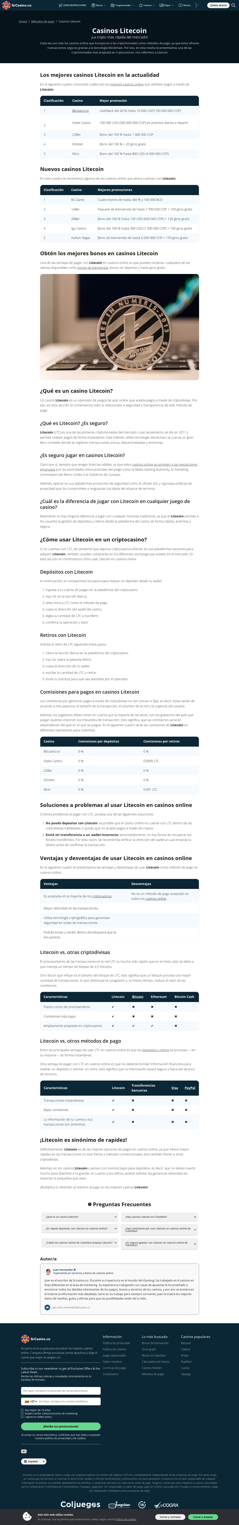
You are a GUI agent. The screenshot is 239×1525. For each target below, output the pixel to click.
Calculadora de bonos (155, 1362)
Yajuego (186, 1374)
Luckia (185, 1368)
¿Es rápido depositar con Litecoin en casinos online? (76, 1228)
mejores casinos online (127, 84)
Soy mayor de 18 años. (36, 1410)
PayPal (190, 1088)
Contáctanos (110, 1374)
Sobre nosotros (112, 1362)
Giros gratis (149, 1349)
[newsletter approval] (22, 1413)
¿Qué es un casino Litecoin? (62, 1216)
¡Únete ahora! (218, 5)
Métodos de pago (153, 1374)
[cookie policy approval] (22, 1417)
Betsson (186, 1343)
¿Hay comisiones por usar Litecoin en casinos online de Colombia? (158, 1230)
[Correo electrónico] (61, 1391)
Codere (185, 1349)
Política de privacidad (116, 1343)
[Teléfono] (61, 1401)
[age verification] (22, 1410)
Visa (174, 1088)
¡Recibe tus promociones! (60, 1426)
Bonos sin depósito (154, 1355)
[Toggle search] (233, 5)
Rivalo (184, 1355)
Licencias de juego (114, 1368)
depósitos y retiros (155, 1050)
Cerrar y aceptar (203, 1517)
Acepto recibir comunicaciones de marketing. (49, 1413)
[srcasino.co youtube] (24, 1451)
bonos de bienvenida (93, 267)
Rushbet (186, 1362)
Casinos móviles (152, 1368)
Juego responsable (114, 1355)
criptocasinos (101, 896)
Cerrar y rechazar (170, 1517)
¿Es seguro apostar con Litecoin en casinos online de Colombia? (156, 1244)
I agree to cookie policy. (36, 1417)
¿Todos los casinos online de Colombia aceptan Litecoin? (79, 1242)
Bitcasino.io (80, 110)
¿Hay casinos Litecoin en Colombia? (146, 1216)
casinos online (156, 898)
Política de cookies (114, 1349)
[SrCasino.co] (22, 5)
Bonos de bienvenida (155, 1343)
